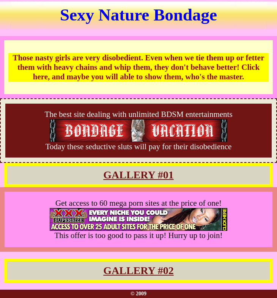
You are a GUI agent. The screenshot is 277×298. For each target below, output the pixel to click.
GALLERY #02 (138, 270)
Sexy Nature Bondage (138, 14)
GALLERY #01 (138, 175)
